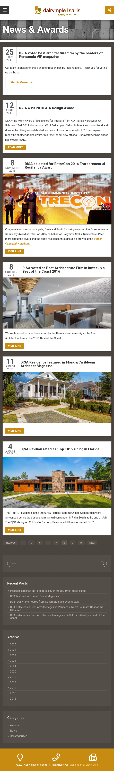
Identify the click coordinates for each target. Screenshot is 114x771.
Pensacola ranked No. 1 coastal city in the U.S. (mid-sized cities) (48, 590)
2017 (13, 687)
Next (92, 543)
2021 (13, 666)
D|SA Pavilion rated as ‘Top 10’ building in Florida (60, 449)
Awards (14, 725)
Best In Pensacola (21, 82)
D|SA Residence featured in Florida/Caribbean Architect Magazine (58, 364)
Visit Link (14, 251)
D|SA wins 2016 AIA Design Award (46, 108)
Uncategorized (18, 736)
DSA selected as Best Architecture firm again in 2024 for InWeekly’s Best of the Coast (57, 617)
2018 (13, 682)
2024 (13, 650)
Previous (10, 543)
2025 (13, 644)
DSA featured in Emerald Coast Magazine (34, 596)
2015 (13, 698)
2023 (13, 655)
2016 (13, 693)
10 (81, 543)
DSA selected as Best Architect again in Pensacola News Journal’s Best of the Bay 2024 (56, 608)
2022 (13, 660)
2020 (13, 671)
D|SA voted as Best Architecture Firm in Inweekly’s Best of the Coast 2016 (63, 269)
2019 (13, 677)
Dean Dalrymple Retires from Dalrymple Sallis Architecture (45, 601)
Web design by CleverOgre (84, 764)
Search (102, 563)
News (13, 730)
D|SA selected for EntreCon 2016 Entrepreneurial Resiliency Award (65, 165)
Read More (15, 147)
